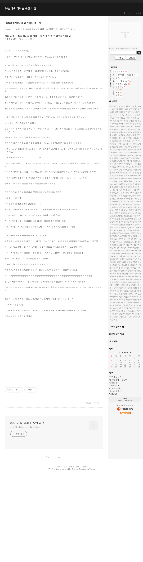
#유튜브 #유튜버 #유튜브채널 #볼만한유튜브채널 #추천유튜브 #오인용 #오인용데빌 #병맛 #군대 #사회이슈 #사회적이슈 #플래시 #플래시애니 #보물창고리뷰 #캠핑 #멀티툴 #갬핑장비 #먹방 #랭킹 (125, 127)
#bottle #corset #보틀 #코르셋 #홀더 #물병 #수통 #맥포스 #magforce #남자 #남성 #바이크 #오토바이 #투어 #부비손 (125, 295)
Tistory (92, 556)
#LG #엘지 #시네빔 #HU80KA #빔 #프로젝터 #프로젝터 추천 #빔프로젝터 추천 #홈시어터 (125, 250)
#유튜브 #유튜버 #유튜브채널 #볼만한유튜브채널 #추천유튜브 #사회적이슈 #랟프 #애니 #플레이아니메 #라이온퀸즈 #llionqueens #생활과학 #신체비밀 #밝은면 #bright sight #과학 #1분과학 (125, 150)
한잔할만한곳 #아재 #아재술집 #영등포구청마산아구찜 (125, 267)
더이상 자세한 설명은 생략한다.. (26, 514)
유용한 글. (113, 382)
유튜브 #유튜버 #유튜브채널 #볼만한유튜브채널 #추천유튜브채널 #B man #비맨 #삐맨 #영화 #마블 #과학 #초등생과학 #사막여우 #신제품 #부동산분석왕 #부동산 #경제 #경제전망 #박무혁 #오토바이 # (125, 185)
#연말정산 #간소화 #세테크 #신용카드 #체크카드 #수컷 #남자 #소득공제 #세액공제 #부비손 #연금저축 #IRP (125, 168)
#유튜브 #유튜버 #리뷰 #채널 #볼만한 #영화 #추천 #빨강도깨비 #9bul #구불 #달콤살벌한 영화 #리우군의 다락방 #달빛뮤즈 (125, 139)
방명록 (138, 13)
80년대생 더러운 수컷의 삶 (20, 8)
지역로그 (58, 554)
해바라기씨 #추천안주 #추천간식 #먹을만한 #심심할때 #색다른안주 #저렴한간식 (125, 201)
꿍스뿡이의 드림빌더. (118, 379)
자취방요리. (114, 385)
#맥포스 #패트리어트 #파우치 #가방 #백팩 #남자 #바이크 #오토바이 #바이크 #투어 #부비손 (125, 161)
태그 (130, 13)
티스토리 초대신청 (125, 405)
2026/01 (125, 352)
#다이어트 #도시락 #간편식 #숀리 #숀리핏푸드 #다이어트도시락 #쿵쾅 (125, 175)
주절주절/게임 (11, 38)
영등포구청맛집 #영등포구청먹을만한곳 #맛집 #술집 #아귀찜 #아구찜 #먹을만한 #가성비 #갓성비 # (125, 244)
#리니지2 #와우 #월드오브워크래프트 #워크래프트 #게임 (125, 308)
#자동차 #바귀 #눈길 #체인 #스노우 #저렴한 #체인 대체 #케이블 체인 (125, 195)
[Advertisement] (54, 67)
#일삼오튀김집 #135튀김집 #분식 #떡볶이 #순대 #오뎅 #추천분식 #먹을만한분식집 (125, 236)
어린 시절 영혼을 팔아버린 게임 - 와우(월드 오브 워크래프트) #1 (44, 29)
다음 (59, 544)
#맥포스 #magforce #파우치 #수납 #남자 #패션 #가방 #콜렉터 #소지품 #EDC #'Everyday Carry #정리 (125, 230)
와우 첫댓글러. (115, 376)
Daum (74, 556)
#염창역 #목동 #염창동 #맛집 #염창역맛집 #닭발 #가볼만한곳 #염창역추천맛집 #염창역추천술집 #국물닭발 (125, 208)
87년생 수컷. (115, 388)
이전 (49, 544)
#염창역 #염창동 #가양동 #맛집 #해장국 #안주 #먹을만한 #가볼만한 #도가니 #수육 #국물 (125, 302)
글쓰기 (85, 554)
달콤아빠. (113, 394)
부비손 (51, 556)
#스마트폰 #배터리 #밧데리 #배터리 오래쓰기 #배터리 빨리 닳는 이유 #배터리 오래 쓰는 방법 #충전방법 (125, 216)
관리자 (78, 554)
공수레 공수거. (115, 391)
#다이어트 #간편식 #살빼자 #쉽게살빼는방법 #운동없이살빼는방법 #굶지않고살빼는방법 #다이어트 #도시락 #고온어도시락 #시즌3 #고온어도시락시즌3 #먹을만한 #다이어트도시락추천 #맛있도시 (125, 112)
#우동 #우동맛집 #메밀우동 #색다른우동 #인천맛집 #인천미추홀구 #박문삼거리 (125, 224)
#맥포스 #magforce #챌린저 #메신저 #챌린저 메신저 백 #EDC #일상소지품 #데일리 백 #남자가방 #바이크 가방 (125, 315)
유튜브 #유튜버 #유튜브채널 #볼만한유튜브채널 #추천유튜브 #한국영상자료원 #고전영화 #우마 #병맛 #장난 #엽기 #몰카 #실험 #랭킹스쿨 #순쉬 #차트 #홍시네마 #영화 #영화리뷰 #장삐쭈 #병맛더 (125, 283)
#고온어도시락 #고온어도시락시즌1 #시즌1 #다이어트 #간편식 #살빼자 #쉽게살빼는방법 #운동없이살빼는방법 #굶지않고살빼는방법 (125, 260)
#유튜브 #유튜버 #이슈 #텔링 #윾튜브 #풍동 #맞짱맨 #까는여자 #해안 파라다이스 (125, 273)
